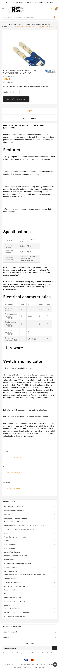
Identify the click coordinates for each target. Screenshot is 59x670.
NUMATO (7, 605)
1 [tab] (30, 65)
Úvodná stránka (10, 502)
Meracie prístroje (10, 571)
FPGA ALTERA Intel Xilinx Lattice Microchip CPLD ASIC (24, 575)
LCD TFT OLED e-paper (12, 582)
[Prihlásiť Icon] (51, 9)
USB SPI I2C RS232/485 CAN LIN (16, 556)
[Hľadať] (27, 17)
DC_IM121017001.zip (13, 488)
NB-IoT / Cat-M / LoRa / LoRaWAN (16, 612)
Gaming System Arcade (12, 597)
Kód (4, 77)
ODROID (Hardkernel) (12, 552)
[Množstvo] (13, 92)
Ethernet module (10, 578)
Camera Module (10, 590)
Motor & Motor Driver (12, 609)
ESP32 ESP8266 (10, 544)
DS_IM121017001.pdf (13, 473)
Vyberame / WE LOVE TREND (14, 601)
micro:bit (7, 533)
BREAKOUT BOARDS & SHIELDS (15, 518)
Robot (6, 594)
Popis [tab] (29, 111)
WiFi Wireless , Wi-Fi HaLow (14, 616)
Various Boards (9, 560)
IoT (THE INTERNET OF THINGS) (16, 586)
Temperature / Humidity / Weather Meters (20, 529)
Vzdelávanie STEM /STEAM (14, 507)
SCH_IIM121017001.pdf (14, 457)
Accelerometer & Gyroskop (14, 510)
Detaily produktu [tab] (29, 118)
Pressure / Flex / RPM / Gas (14, 522)
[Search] (54, 17)
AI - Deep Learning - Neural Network (17, 563)
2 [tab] (32, 65)
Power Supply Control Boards (15, 537)
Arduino (7, 541)
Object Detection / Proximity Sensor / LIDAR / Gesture (24, 525)
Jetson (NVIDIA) (10, 548)
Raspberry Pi (8, 514)
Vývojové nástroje (10, 567)
